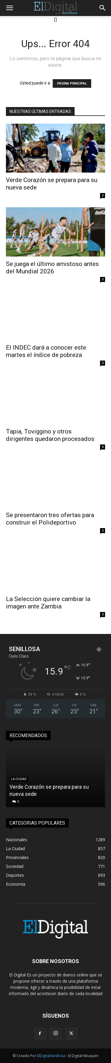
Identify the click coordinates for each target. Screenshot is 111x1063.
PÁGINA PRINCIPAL (72, 83)
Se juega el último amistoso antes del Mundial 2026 (52, 267)
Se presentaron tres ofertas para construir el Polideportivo (50, 518)
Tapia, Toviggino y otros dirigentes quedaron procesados (50, 435)
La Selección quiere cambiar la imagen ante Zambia (48, 602)
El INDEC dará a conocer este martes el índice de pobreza (46, 351)
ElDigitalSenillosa (51, 1055)
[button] (9, 8)
